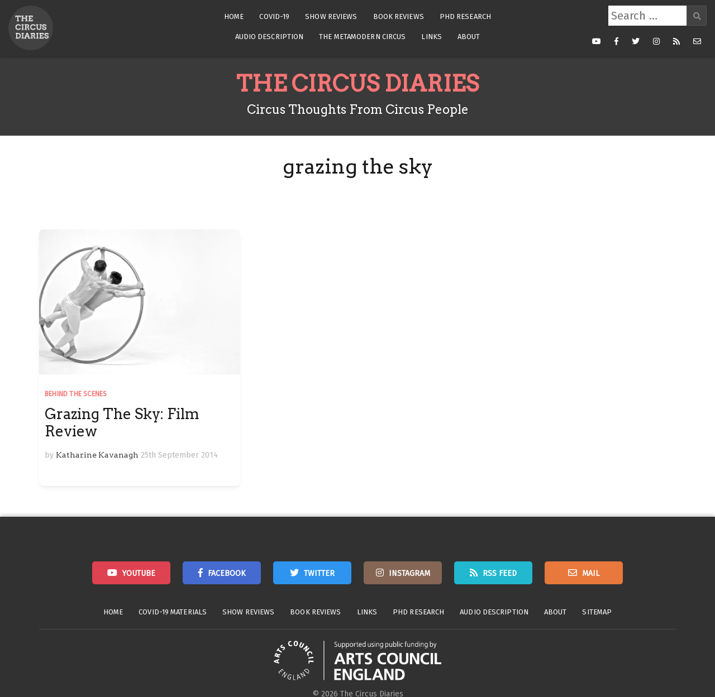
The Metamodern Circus (362, 36)
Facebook (227, 573)
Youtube (138, 573)
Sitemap (597, 612)
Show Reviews (331, 16)
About (468, 36)
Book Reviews (398, 16)
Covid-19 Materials (173, 612)
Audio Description (269, 36)
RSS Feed (500, 573)
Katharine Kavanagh (97, 454)
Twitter (319, 573)
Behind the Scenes (76, 394)
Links (431, 36)
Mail (590, 573)
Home (234, 16)
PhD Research (465, 16)
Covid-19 (274, 16)
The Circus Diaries (357, 83)
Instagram (409, 573)
